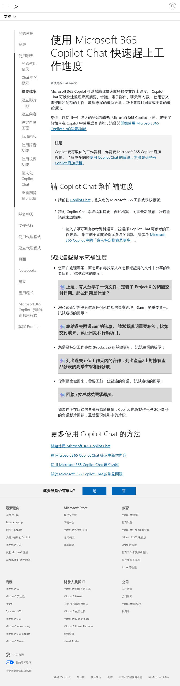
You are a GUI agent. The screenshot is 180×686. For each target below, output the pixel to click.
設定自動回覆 (29, 125)
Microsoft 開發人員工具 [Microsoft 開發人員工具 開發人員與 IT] (77, 589)
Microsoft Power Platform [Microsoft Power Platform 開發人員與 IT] (78, 626)
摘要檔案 (29, 91)
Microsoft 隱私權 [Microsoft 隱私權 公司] (131, 603)
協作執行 (26, 225)
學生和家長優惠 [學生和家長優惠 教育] (131, 559)
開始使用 (26, 33)
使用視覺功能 (29, 161)
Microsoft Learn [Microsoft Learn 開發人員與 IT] (73, 596)
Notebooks (27, 270)
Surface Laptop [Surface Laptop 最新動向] (14, 522)
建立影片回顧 (29, 102)
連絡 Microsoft (62, 677)
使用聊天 (26, 55)
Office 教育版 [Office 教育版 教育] (129, 545)
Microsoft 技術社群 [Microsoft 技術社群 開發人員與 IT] (75, 611)
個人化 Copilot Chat (27, 178)
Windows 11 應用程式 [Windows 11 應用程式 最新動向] (18, 559)
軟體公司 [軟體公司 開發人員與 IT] (69, 633)
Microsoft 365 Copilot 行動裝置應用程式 (30, 309)
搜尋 (22, 44)
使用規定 (96, 677)
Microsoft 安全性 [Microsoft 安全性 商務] (15, 596)
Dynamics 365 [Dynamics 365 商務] (14, 611)
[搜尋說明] (16, 6)
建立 (22, 281)
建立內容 (29, 113)
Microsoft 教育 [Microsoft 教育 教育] (130, 515)
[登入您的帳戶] (172, 6)
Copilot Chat (80, 199)
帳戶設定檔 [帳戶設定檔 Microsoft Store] (70, 515)
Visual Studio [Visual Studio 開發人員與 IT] (71, 641)
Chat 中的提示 (30, 80)
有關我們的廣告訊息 (130, 677)
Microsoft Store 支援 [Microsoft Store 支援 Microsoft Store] (75, 530)
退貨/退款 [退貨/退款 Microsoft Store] (69, 537)
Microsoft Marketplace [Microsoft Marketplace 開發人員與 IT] (77, 618)
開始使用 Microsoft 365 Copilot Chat (80, 445)
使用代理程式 (30, 236)
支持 (8, 16)
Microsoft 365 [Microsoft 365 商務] (13, 618)
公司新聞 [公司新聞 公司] (127, 596)
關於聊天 (26, 214)
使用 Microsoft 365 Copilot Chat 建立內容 (85, 464)
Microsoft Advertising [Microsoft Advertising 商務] (18, 626)
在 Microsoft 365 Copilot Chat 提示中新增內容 (88, 455)
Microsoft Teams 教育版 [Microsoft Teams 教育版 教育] (135, 530)
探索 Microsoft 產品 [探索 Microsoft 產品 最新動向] (17, 552)
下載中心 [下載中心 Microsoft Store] (69, 522)
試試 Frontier (29, 326)
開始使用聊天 (29, 66)
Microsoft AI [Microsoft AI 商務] (12, 589)
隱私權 (81, 677)
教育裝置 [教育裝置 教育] (127, 522)
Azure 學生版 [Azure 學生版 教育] (129, 567)
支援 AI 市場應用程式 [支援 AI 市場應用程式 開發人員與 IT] (76, 603)
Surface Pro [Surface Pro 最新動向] (12, 515)
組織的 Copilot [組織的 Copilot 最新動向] (14, 530)
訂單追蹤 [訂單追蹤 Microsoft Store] (69, 545)
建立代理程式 (30, 247)
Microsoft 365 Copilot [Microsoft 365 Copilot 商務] (18, 633)
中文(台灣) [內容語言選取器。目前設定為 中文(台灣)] (18, 654)
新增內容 (29, 136)
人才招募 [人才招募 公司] (127, 589)
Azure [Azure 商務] (9, 603)
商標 (110, 677)
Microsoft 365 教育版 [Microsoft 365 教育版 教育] (134, 537)
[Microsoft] (89, 3)
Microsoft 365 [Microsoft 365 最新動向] (13, 545)
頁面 (22, 259)
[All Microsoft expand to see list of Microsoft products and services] (5, 6)
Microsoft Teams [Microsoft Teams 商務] (15, 641)
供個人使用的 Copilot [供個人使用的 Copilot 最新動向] (18, 537)
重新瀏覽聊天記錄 (29, 195)
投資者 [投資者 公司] (126, 611)
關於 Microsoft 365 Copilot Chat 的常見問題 (87, 473)
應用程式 (26, 292)
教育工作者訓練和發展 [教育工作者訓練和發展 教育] (135, 552)
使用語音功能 (29, 147)
